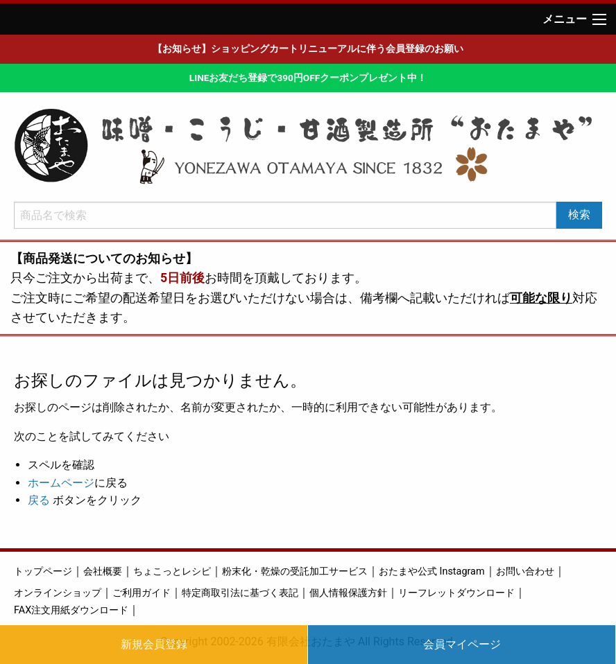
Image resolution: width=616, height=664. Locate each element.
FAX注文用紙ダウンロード (71, 610)
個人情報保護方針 (348, 593)
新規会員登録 (154, 644)
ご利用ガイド (141, 593)
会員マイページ (462, 644)
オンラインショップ (57, 593)
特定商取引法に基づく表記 (240, 593)
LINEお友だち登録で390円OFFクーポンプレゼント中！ (308, 77)
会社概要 (102, 571)
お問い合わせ (525, 571)
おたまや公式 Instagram (432, 571)
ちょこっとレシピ (172, 571)
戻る (39, 500)
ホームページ (61, 482)
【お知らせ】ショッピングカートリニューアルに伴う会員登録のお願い (308, 48)
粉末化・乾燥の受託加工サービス (295, 571)
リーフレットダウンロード (456, 593)
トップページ (43, 571)
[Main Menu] (599, 19)
